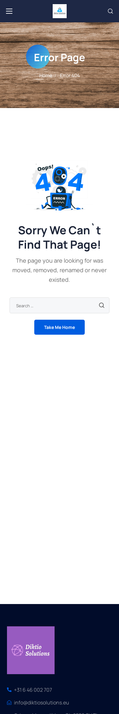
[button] (110, 11)
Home (45, 75)
